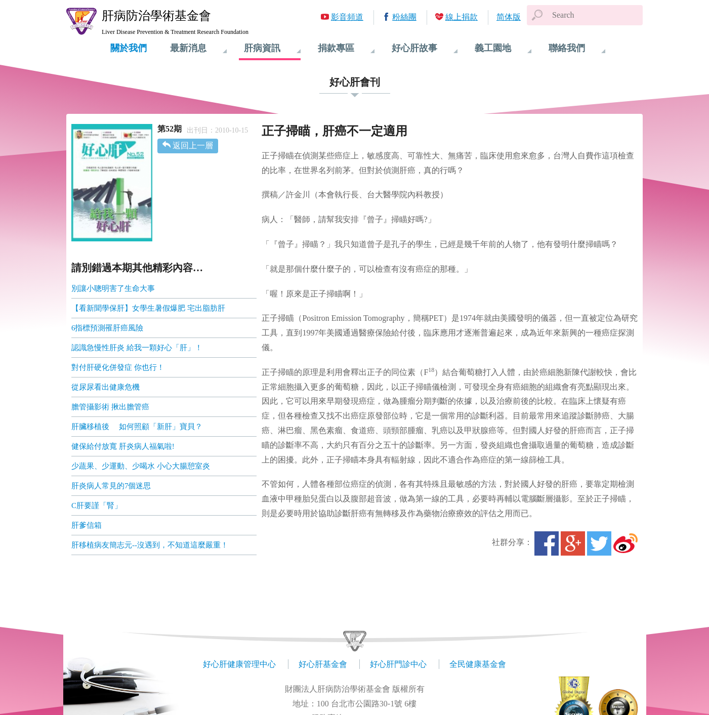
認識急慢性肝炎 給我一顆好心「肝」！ (136, 348)
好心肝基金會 (323, 664)
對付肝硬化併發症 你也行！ (117, 367)
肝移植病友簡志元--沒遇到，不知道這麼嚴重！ (149, 545)
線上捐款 (461, 17)
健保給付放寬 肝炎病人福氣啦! (123, 446)
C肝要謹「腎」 (96, 505)
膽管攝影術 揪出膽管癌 (110, 407)
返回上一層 (193, 145)
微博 (625, 543)
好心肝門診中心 (398, 664)
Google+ (573, 543)
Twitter (599, 543)
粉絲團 (404, 17)
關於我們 (128, 48)
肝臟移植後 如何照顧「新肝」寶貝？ (136, 427)
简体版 (508, 17)
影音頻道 (347, 17)
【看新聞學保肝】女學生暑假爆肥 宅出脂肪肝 (148, 308)
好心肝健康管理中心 (239, 664)
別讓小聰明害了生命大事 (113, 288)
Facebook (546, 543)
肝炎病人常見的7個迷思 (111, 486)
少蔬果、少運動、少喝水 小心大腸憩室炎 (140, 466)
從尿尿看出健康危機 (105, 387)
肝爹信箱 (86, 525)
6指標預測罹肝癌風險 (107, 328)
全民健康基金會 (477, 664)
